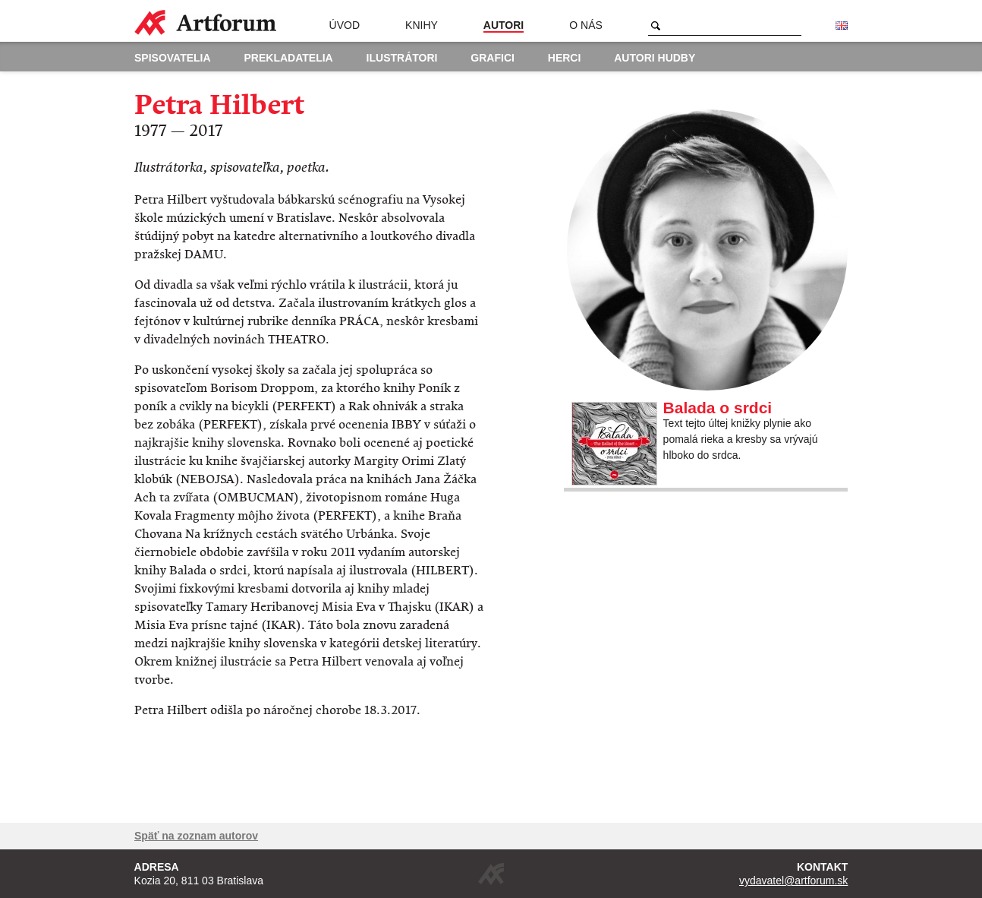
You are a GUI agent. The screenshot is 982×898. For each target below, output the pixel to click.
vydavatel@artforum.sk (793, 880)
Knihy (421, 25)
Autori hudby (654, 58)
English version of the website (842, 25)
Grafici (493, 58)
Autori (503, 25)
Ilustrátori (402, 58)
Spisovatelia (172, 58)
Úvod (344, 25)
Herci (564, 58)
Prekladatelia (288, 58)
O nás (586, 25)
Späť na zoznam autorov (196, 836)
